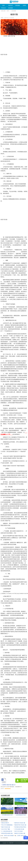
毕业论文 (3, 8)
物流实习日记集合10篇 (20, 833)
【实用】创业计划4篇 (21, 835)
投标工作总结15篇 (5, 827)
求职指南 (17, 5)
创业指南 (10, 8)
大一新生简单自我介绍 (6, 831)
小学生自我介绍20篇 (19, 829)
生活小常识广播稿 (5, 829)
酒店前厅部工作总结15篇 (20, 824)
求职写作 (10, 5)
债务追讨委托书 (5, 822)
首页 (3, 5)
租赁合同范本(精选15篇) (7, 833)
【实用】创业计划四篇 (8, 835)
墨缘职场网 (11, 842)
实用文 (24, 5)
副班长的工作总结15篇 (20, 822)
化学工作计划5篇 (18, 831)
